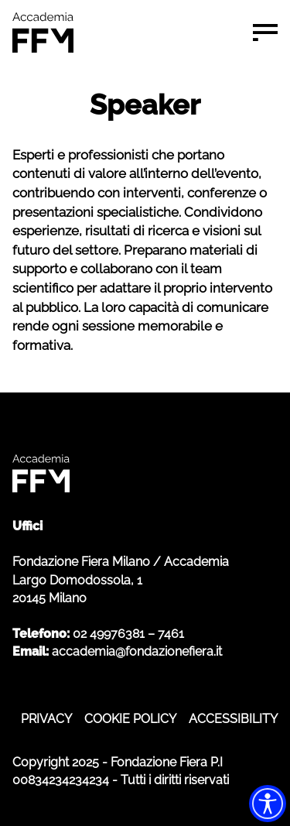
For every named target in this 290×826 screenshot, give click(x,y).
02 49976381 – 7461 (128, 633)
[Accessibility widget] (267, 803)
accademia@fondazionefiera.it (137, 651)
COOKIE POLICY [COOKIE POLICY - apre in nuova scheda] (130, 718)
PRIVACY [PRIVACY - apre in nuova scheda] (46, 718)
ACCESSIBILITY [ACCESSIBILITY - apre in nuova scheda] (233, 718)
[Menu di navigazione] (265, 32)
